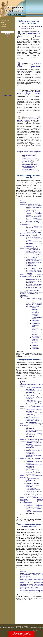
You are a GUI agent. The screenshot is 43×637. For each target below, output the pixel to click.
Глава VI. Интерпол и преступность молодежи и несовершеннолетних (31, 292)
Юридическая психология (29, 171)
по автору (37, 26)
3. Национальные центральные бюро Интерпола (34, 243)
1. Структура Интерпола (33, 237)
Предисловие (24, 383)
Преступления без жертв (33, 504)
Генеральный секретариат (35, 321)
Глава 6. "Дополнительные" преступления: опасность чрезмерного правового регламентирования (31, 500)
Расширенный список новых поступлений (29, 151)
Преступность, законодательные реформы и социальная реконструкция (34, 402)
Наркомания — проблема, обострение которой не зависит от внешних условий (34, 508)
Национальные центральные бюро (36, 325)
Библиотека (5, 20)
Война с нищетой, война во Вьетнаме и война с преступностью (34, 472)
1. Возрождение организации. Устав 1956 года (34, 227)
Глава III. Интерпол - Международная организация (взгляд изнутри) (31, 234)
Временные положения (35, 346)
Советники (35, 328)
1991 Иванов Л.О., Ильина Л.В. (28, 65)
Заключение (23, 295)
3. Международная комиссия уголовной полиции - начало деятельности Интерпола (34, 214)
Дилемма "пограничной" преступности (34, 512)
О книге (22, 201)
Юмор (3, 22)
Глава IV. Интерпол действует (29, 248)
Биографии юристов (28, 155)
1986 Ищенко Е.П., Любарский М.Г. (28, 118)
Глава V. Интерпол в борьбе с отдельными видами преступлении (31, 275)
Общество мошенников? (33, 489)
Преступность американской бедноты (32, 468)
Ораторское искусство (28, 166)
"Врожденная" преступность (30, 427)
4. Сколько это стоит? (32, 246)
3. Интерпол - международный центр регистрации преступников (34, 259)
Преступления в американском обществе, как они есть (34, 397)
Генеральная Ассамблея (35, 314)
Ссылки (3, 24)
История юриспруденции (29, 160)
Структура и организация (37, 311)
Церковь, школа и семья (33, 438)
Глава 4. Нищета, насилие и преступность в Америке (31, 459)
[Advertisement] (7, 67)
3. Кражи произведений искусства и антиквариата (34, 284)
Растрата (28, 482)
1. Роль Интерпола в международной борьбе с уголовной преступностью (34, 251)
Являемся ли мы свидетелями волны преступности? (34, 414)
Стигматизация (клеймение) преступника (33, 454)
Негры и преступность (32, 419)
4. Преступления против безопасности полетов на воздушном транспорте (34, 289)
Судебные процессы (28, 167)
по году (29, 28)
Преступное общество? (33, 394)
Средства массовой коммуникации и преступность (34, 434)
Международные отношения (30, 164)
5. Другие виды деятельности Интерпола (34, 269)
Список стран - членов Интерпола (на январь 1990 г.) (34, 300)
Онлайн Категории (7, 95)
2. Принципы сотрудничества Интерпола (34, 255)
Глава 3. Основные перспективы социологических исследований (31, 440)
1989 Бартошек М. (28, 93)
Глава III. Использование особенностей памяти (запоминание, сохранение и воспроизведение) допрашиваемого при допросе (31, 585)
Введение (23, 202)
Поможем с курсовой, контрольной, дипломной (21, 634)
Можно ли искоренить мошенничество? (34, 495)
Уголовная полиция (28, 169)
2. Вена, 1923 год (31, 210)
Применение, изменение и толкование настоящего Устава (37, 341)
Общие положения (35, 308)
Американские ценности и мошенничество (34, 492)
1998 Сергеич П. (28, 33)
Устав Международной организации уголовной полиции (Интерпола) (34, 304)
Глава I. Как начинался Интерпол (30, 204)
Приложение (24, 296)
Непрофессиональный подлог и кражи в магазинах (34, 485)
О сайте (3, 26)
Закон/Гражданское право (29, 158)
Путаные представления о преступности (34, 388)
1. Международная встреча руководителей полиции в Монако (34, 207)
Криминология (26, 163)
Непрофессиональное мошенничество (32, 479)
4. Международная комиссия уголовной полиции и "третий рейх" (34, 219)
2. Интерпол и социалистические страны (34, 231)
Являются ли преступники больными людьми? (34, 430)
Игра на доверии (31, 488)
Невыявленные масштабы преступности (34, 410)
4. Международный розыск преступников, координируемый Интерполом (34, 264)
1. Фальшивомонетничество (33, 278)
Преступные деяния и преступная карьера (34, 421)
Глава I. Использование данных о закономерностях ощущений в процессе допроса (31, 574)
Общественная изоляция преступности (34, 391)
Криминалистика (27, 161)
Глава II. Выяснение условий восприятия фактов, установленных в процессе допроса (31, 579)
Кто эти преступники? (32, 417)
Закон (24, 156)
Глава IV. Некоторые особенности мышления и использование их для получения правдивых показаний (31, 590)
